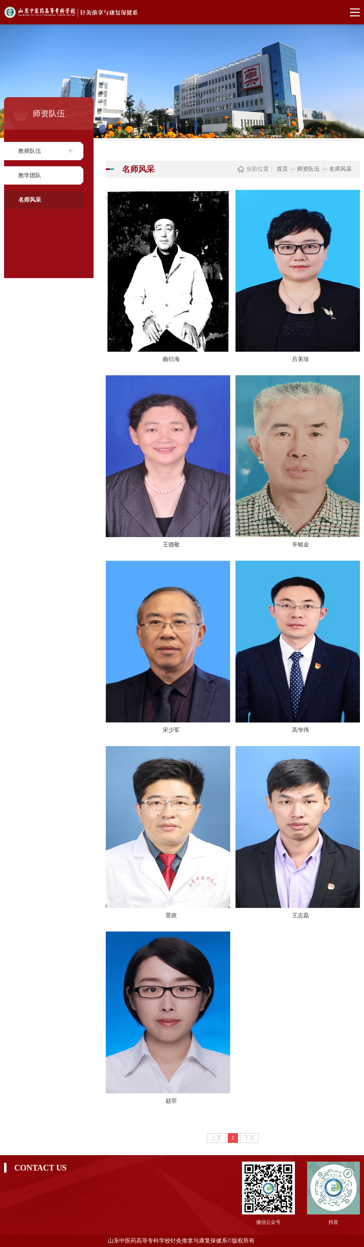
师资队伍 (308, 169)
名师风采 (29, 200)
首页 (282, 169)
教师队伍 (29, 151)
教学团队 (29, 175)
